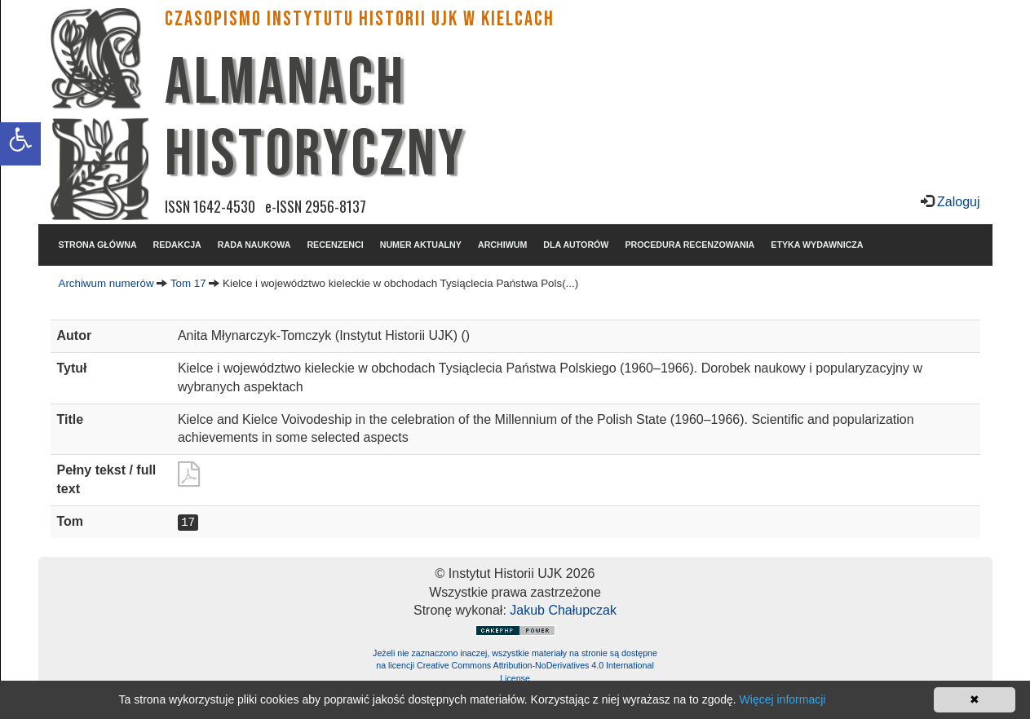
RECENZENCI (335, 244)
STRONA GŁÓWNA (98, 244)
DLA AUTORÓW (575, 244)
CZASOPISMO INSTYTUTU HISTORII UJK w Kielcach (360, 19)
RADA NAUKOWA (254, 244)
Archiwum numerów (106, 283)
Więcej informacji (783, 699)
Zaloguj (957, 202)
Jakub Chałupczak (563, 610)
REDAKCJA (177, 244)
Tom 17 (188, 283)
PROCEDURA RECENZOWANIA (689, 244)
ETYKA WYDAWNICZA (817, 244)
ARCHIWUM (502, 244)
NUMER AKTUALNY (421, 244)
